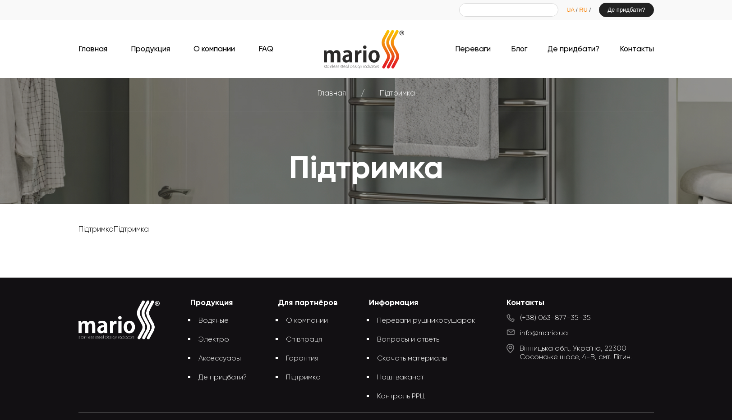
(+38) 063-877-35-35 (555, 318)
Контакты (637, 49)
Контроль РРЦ (401, 396)
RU (584, 9)
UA (571, 9)
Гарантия (302, 358)
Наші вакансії (400, 377)
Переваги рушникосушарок (426, 320)
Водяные (213, 320)
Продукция (150, 49)
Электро (213, 339)
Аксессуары (219, 358)
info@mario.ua (544, 333)
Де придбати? (626, 9)
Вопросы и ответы (409, 339)
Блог (519, 49)
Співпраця (304, 339)
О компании (214, 49)
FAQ (265, 49)
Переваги (473, 49)
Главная (92, 49)
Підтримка (303, 377)
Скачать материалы (412, 358)
